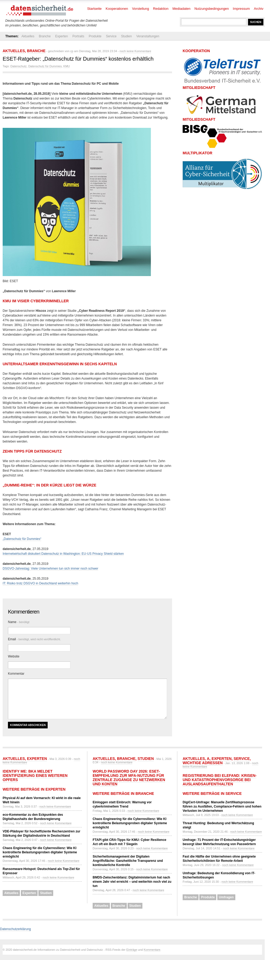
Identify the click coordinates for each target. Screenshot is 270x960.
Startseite (94, 9)
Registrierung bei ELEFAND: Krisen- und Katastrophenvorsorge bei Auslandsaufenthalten (219, 779)
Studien (126, 36)
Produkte (95, 36)
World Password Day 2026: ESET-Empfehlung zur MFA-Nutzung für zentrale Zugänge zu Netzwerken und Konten (129, 777)
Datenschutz (18, 66)
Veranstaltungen (147, 36)
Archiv (258, 9)
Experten (61, 36)
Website (13, 656)
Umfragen (226, 897)
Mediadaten (182, 9)
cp (71, 51)
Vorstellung (140, 9)
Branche (45, 36)
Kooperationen (117, 9)
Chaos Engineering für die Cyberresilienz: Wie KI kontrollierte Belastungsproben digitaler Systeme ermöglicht (40, 852)
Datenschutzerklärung (15, 929)
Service (111, 36)
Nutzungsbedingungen (211, 9)
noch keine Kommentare (135, 51)
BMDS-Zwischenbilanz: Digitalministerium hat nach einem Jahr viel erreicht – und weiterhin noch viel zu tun (132, 882)
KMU (66, 66)
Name (18, 622)
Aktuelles (27, 36)
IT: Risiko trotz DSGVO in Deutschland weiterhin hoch (40, 583)
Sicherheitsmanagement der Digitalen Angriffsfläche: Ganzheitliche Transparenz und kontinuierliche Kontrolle (128, 861)
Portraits (78, 36)
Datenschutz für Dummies (45, 66)
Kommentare (152, 949)
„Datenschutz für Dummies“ (22, 539)
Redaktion (161, 9)
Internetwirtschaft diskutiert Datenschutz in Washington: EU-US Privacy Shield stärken (63, 554)
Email (34, 639)
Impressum (241, 9)
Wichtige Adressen (203, 763)
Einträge (131, 949)
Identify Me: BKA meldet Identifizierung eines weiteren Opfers (35, 775)
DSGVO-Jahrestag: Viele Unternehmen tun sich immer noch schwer (50, 568)
